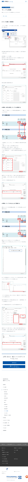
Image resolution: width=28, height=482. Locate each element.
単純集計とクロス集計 (5, 452)
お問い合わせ (14, 362)
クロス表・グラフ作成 (6, 420)
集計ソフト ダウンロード (14, 366)
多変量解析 (4, 430)
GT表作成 (4, 417)
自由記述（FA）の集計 (5, 454)
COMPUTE (5, 404)
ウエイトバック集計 (5, 463)
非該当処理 (5, 408)
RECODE (5, 391)
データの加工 (4, 456)
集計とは (3, 450)
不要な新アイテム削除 (7, 415)
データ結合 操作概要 (6, 425)
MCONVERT (6, 398)
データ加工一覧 (5, 389)
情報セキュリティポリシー (17, 471)
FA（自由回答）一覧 (6, 422)
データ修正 (5, 406)
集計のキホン (3, 444)
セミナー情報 (16, 450)
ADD (4, 402)
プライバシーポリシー (4, 471)
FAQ (14, 452)
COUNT (5, 400)
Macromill (7, 2)
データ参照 (4, 387)
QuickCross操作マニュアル (11, 444)
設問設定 (4, 384)
